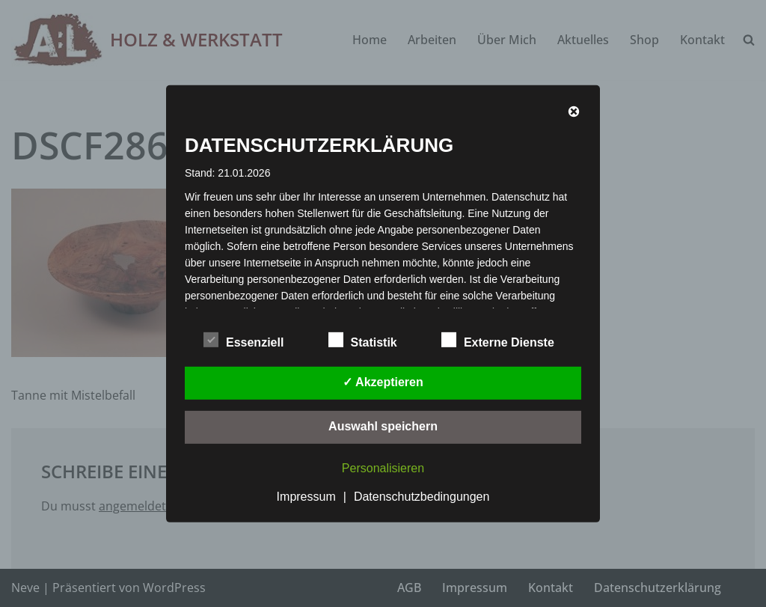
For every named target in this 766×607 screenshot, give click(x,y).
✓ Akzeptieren (383, 382)
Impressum (306, 496)
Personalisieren (383, 468)
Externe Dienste (497, 340)
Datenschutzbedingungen (421, 496)
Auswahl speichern (383, 426)
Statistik (362, 340)
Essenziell (243, 340)
